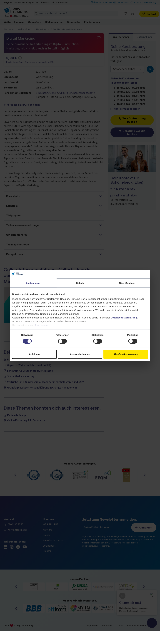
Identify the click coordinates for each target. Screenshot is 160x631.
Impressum (41, 325)
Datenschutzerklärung (124, 317)
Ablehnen (34, 354)
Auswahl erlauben (80, 354)
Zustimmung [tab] (33, 283)
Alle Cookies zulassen (125, 354)
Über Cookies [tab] (127, 283)
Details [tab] (80, 283)
